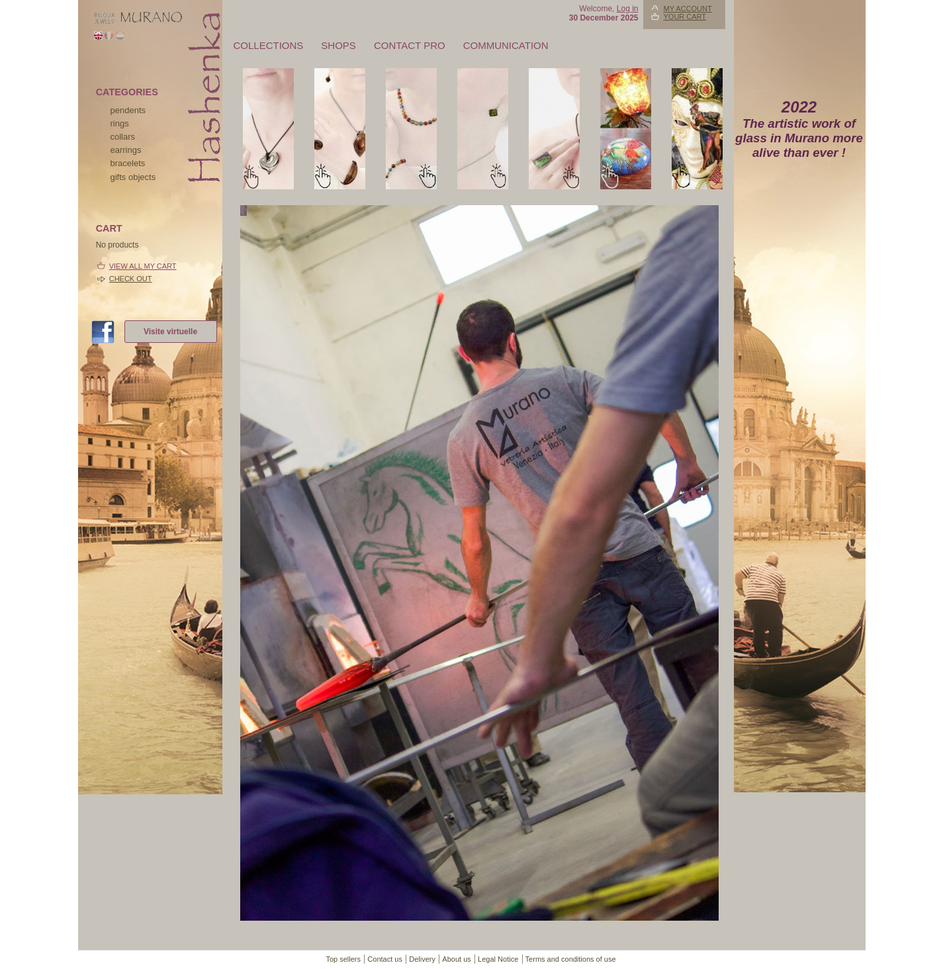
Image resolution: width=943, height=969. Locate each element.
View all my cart (143, 266)
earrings (126, 150)
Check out (130, 279)
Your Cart (685, 17)
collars (123, 137)
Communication (506, 45)
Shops (338, 45)
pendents (128, 110)
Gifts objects (133, 177)
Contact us (384, 959)
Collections (269, 45)
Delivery (422, 959)
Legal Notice (498, 959)
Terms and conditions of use (570, 959)
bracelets (128, 163)
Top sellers (343, 959)
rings (120, 123)
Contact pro (409, 45)
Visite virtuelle (170, 331)
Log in (628, 8)
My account (688, 9)
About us (456, 959)
